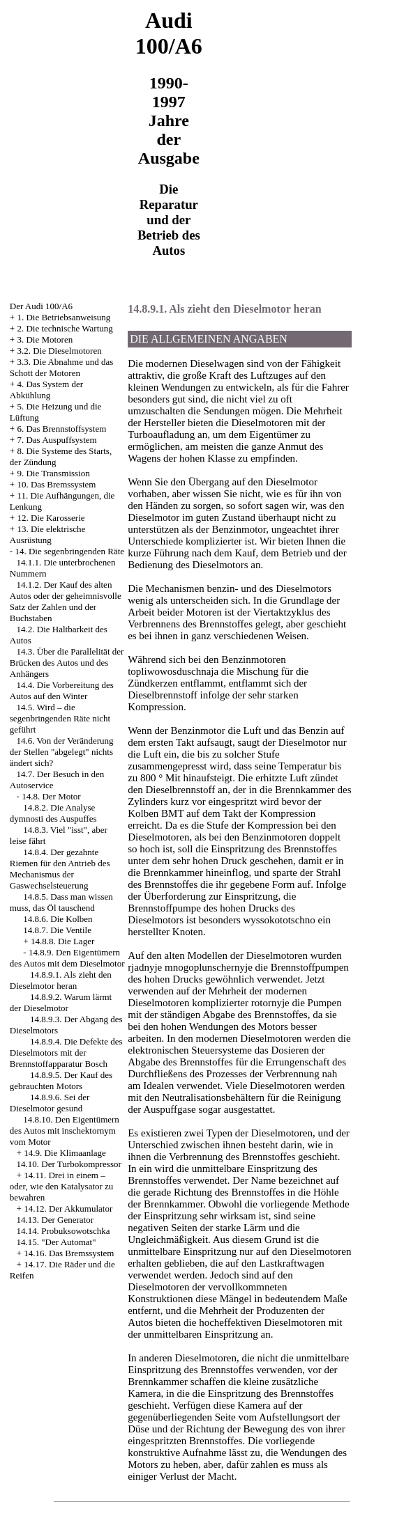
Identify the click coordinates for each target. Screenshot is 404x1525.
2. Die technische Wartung (64, 328)
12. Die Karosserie (50, 518)
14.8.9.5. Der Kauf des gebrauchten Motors (61, 1080)
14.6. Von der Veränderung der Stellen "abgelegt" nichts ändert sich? (62, 751)
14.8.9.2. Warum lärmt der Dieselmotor (61, 1002)
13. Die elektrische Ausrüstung (47, 534)
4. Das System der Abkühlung (46, 389)
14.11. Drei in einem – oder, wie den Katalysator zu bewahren (62, 1186)
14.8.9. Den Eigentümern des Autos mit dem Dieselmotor (67, 958)
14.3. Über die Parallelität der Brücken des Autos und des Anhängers (67, 662)
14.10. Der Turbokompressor (69, 1164)
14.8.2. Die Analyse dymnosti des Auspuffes (53, 813)
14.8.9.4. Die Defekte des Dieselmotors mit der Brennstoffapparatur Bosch (66, 1052)
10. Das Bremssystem (56, 484)
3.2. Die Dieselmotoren (59, 350)
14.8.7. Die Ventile (57, 930)
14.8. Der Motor (51, 796)
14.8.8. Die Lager (62, 941)
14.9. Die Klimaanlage (65, 1153)
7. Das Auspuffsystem (56, 440)
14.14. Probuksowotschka (63, 1231)
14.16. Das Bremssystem (69, 1253)
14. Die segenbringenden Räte (69, 551)
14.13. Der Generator (55, 1219)
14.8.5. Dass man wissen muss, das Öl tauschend (61, 902)
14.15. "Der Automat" (56, 1242)
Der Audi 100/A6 (41, 306)
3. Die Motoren (45, 339)
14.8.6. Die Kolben (57, 919)
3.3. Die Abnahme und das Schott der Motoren (62, 367)
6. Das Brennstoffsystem (61, 428)
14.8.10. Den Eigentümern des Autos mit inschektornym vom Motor (64, 1130)
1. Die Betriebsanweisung (63, 317)
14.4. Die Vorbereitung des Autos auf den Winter (62, 690)
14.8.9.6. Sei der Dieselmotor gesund (49, 1102)
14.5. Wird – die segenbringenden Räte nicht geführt (60, 718)
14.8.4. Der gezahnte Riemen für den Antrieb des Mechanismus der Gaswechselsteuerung (60, 869)
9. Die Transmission (53, 473)
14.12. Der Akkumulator (68, 1208)
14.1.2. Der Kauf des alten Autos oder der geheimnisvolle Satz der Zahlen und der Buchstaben (65, 601)
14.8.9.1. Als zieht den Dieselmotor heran (61, 980)
